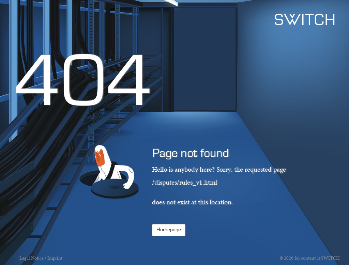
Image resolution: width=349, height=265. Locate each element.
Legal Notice (31, 258)
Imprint (54, 258)
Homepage (168, 230)
